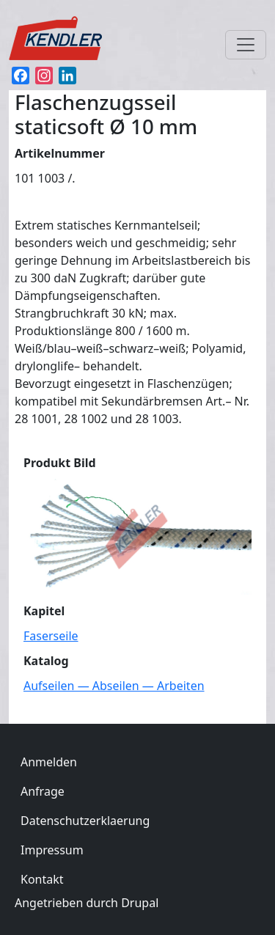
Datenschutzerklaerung (85, 821)
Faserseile (50, 636)
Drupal (139, 903)
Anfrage (43, 791)
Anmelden (49, 762)
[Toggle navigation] (245, 44)
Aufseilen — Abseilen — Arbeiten (114, 686)
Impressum (52, 850)
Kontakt (42, 879)
